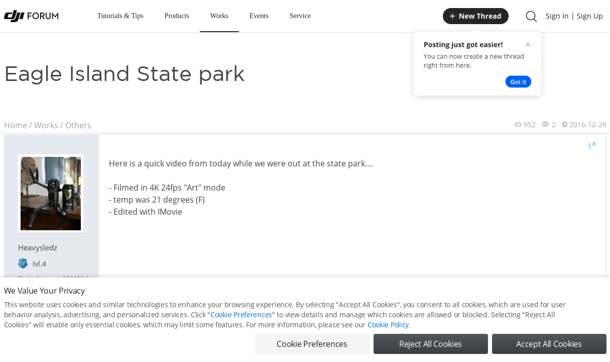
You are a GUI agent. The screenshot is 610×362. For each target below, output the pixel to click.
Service (300, 16)
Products (177, 16)
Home (15, 125)
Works (219, 16)
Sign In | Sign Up (574, 16)
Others (78, 125)
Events (259, 16)
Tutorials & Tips (120, 16)
